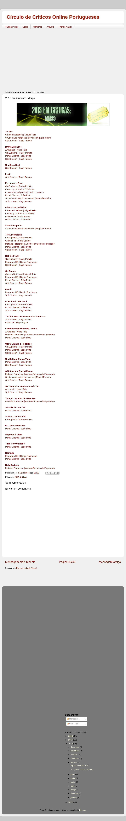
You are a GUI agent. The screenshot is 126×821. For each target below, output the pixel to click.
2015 (70, 736)
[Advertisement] (27, 58)
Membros (37, 27)
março (74, 790)
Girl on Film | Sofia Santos (17, 216)
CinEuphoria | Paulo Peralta (18, 153)
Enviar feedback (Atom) (26, 568)
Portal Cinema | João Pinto (18, 156)
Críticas (23, 477)
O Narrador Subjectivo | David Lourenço (24, 192)
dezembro (75, 747)
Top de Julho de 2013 (79, 766)
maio (73, 782)
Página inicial (11, 27)
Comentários (73, 724)
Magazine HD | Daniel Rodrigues (21, 262)
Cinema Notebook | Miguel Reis (20, 135)
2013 (17, 477)
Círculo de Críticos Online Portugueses (53, 17)
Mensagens (73, 719)
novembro (75, 751)
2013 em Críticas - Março (81, 770)
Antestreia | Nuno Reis (16, 150)
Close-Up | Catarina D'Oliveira (19, 189)
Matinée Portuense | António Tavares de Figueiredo (30, 244)
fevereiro (75, 793)
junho (73, 778)
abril (73, 786)
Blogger (82, 810)
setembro (75, 758)
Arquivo (50, 27)
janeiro (74, 797)
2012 (70, 802)
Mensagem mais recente (20, 561)
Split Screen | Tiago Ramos (18, 141)
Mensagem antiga (110, 561)
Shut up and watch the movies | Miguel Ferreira (28, 138)
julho (73, 774)
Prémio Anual (65, 27)
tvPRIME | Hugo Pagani (16, 322)
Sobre (25, 27)
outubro (74, 755)
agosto (74, 762)
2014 (70, 740)
